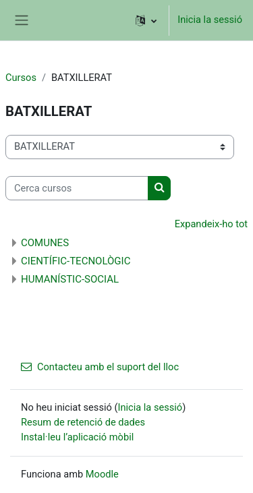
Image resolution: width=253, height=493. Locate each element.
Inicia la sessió (209, 19)
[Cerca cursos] (76, 188)
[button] (146, 20)
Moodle (102, 474)
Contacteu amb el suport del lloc (100, 367)
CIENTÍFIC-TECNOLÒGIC (75, 261)
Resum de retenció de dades (83, 422)
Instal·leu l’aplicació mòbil (77, 437)
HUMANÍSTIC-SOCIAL (70, 279)
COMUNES (45, 243)
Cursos (20, 77)
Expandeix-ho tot (211, 224)
